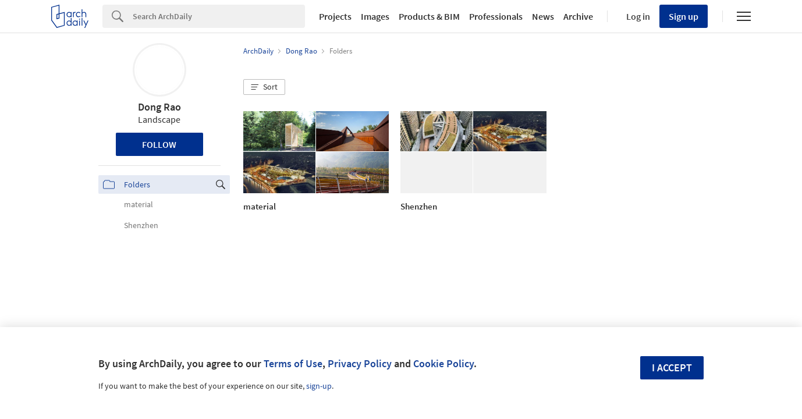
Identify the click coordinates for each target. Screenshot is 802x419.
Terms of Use (293, 363)
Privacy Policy (360, 363)
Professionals (496, 16)
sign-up (319, 386)
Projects (335, 16)
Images (375, 16)
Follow (159, 144)
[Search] (219, 16)
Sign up (683, 16)
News (543, 16)
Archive (578, 16)
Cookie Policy (443, 363)
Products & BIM (429, 16)
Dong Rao (159, 106)
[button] (264, 87)
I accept (672, 367)
